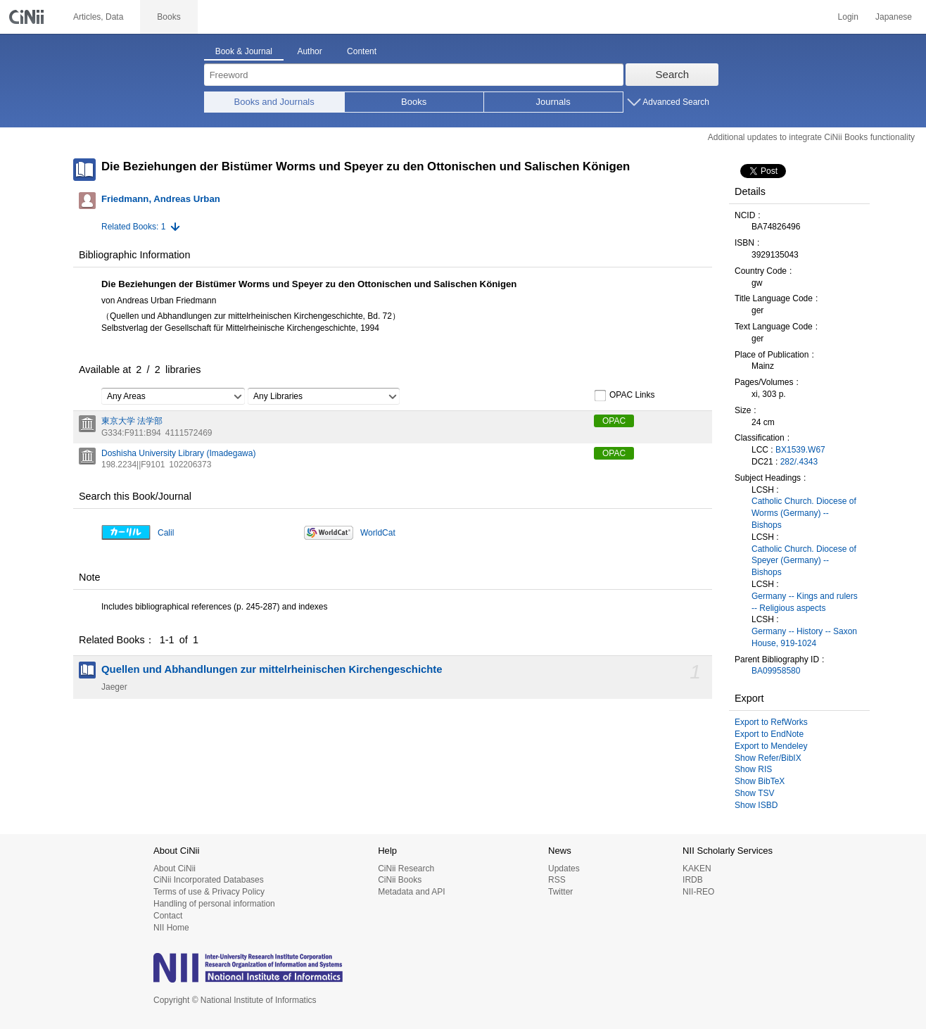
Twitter (560, 892)
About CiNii (174, 868)
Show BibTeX (760, 781)
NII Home (171, 928)
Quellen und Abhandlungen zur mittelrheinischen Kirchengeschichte (272, 669)
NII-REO (698, 892)
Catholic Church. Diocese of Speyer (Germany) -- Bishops (803, 561)
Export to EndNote (769, 734)
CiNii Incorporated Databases (208, 880)
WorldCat (377, 533)
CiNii (28, 17)
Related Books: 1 (133, 227)
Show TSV (754, 793)
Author (309, 51)
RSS (557, 880)
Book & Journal (243, 51)
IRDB (693, 880)
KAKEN (697, 868)
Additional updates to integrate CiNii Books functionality (811, 137)
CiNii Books (399, 880)
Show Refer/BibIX (768, 758)
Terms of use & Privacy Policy (209, 892)
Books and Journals (274, 101)
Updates (564, 868)
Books (413, 101)
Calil (166, 533)
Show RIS (753, 769)
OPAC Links (624, 395)
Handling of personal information (214, 904)
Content (361, 51)
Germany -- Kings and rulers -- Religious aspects (804, 602)
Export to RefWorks (771, 722)
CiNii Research (406, 868)
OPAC (614, 421)
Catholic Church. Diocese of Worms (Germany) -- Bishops (803, 513)
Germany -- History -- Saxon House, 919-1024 (804, 637)
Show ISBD (756, 805)
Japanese (893, 17)
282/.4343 (799, 462)
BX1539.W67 (800, 450)
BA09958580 (775, 671)
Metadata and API (411, 892)
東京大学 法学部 (132, 421)
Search (673, 74)
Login (848, 17)
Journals (553, 101)
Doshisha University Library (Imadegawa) (178, 453)
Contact (167, 916)
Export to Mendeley (771, 746)
